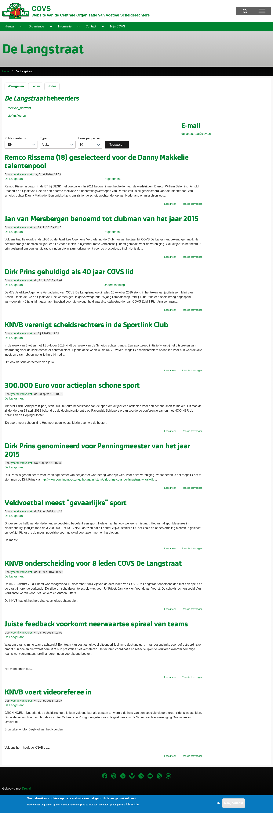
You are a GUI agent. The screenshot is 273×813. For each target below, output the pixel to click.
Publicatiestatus (15, 138)
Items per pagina (89, 138)
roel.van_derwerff (19, 108)
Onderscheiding (114, 284)
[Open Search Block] (244, 11)
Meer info (132, 804)
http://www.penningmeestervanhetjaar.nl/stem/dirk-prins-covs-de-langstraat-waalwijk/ (97, 479)
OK (218, 803)
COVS (41, 8)
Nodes (52, 86)
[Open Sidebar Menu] (262, 11)
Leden (35, 86)
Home (5, 71)
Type (43, 138)
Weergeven (16, 86)
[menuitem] (9, 26)
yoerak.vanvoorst (21, 174)
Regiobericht (112, 178)
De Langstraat (14, 178)
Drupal (26, 788)
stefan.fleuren (17, 115)
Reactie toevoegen (192, 203)
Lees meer (170, 203)
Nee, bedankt (233, 803)
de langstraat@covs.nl (196, 133)
